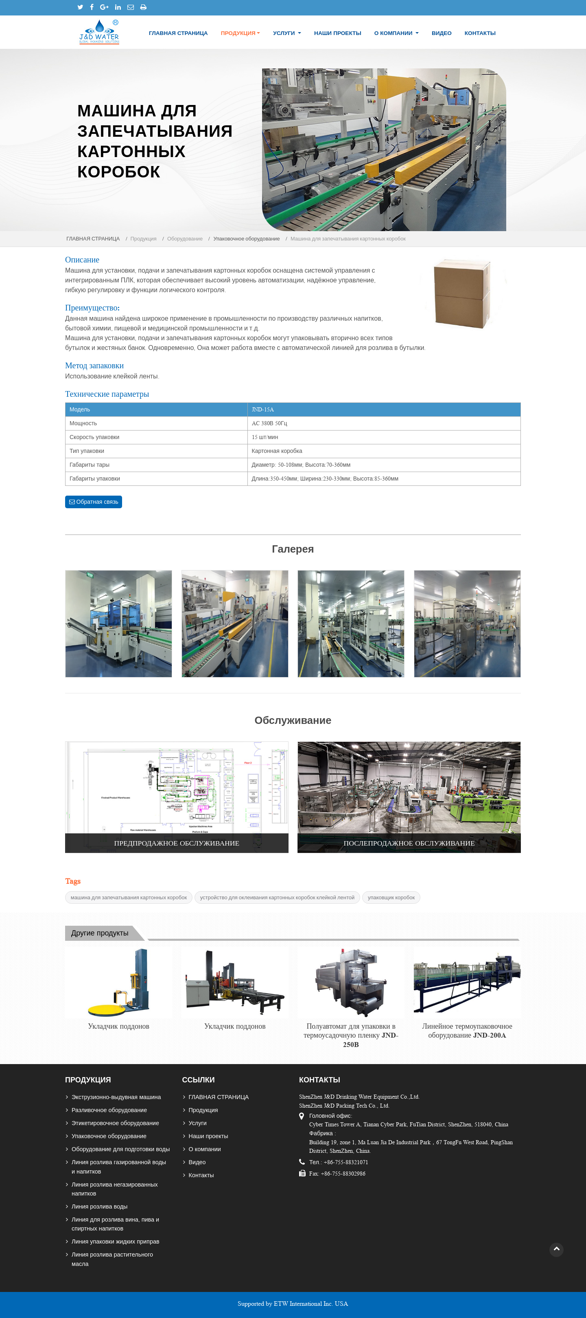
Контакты (480, 33)
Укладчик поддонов (118, 1026)
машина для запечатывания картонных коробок (129, 897)
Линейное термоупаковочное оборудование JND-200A (467, 1031)
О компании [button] (394, 33)
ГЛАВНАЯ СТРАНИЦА (178, 33)
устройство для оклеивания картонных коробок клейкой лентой (277, 897)
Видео (442, 33)
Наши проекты (337, 33)
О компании (205, 1149)
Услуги (198, 1123)
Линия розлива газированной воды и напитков (119, 1166)
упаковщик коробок (391, 897)
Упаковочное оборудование (246, 239)
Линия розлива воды (99, 1206)
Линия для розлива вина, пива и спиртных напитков (115, 1224)
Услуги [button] (284, 33)
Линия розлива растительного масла (112, 1259)
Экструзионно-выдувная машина (116, 1097)
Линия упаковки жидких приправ (116, 1241)
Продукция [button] (238, 33)
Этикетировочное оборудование (115, 1123)
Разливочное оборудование (109, 1110)
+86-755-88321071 (345, 1162)
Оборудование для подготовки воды (121, 1149)
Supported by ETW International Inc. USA (293, 1303)
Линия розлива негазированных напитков (115, 1189)
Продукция (203, 1110)
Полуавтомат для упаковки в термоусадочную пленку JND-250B (351, 1035)
